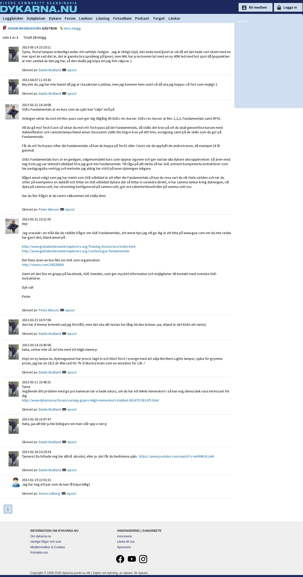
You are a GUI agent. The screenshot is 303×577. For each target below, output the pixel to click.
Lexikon (85, 18)
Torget (159, 18)
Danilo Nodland (50, 70)
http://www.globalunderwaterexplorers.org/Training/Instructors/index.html (78, 246)
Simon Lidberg (49, 493)
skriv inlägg (72, 28)
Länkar (174, 18)
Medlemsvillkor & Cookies (47, 547)
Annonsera (124, 536)
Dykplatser (36, 18)
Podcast (142, 18)
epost (72, 70)
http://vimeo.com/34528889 (43, 264)
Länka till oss (125, 541)
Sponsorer (124, 547)
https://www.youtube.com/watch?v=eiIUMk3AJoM (176, 456)
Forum (70, 18)
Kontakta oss (39, 552)
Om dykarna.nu (40, 536)
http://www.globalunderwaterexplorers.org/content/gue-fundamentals (76, 251)
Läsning (103, 18)
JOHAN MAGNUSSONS (24, 28)
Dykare (55, 18)
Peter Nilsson (49, 209)
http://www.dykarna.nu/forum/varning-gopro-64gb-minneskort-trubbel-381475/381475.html (90, 400)
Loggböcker (13, 18)
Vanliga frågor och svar (45, 541)
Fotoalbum (122, 18)
